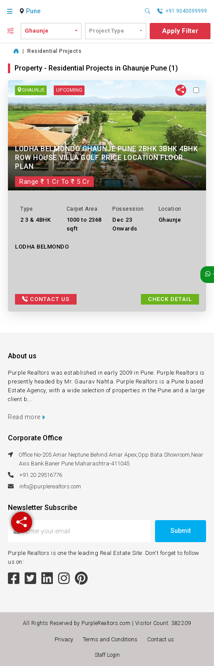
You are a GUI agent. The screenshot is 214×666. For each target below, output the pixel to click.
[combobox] (34, 11)
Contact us (160, 639)
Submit (180, 530)
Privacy (65, 639)
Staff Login (107, 655)
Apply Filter (180, 31)
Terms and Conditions (111, 639)
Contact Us (46, 299)
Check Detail (170, 299)
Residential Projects (54, 51)
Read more (26, 416)
